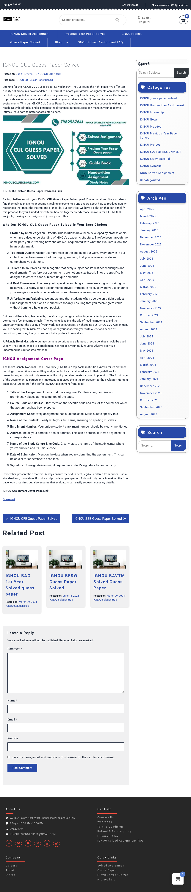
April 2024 (147, 357)
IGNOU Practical (151, 126)
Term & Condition (110, 826)
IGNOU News (149, 119)
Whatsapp (104, 821)
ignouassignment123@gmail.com (170, 5)
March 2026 (148, 216)
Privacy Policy (108, 835)
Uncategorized (150, 180)
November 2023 (151, 393)
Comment (14, 649)
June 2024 (147, 343)
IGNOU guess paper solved (158, 98)
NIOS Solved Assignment (157, 173)
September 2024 (151, 322)
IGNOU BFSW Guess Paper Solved (63, 581)
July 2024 (146, 336)
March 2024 (148, 364)
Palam (7, 5)
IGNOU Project (131, 34)
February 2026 (149, 223)
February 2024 (149, 372)
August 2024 (148, 329)
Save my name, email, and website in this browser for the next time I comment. (63, 757)
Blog (58, 42)
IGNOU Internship (152, 112)
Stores (10, 874)
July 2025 (146, 258)
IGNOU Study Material (155, 159)
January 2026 (149, 230)
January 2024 (149, 379)
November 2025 (151, 244)
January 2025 (149, 301)
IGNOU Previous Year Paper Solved (159, 135)
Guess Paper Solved (25, 42)
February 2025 (149, 294)
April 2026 (147, 209)
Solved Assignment (111, 865)
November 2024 (151, 308)
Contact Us (105, 817)
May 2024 (146, 350)
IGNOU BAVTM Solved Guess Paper (109, 581)
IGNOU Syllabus (151, 166)
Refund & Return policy (114, 831)
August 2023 (148, 414)
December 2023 (150, 386)
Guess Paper (106, 870)
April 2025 (147, 280)
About (10, 870)
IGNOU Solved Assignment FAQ (100, 42)
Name (12, 700)
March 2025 (148, 287)
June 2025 (147, 265)
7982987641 (130, 5)
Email (12, 719)
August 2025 (148, 251)
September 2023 (151, 407)
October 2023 (149, 400)
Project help (106, 879)
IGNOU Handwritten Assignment (162, 105)
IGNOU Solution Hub (48, 74)
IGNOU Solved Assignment (30, 34)
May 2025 (146, 272)
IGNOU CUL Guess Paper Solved (34, 79)
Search (116, 20)
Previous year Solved (113, 874)
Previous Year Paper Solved (85, 34)
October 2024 (149, 315)
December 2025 (150, 237)
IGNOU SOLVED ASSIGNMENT (160, 151)
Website (12, 738)
